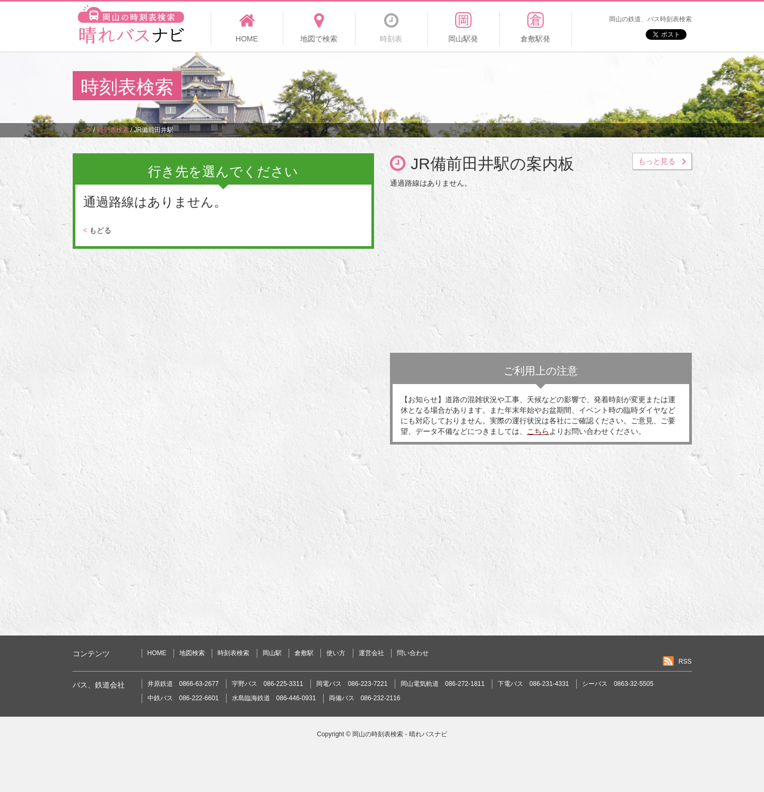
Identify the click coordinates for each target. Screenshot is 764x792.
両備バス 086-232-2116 (365, 698)
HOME (157, 653)
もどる (97, 230)
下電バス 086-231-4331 (533, 683)
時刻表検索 (233, 653)
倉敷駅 (304, 653)
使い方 (335, 653)
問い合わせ (413, 653)
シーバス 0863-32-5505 (618, 683)
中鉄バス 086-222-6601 (183, 698)
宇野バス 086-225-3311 (267, 683)
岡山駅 (272, 653)
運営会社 (371, 653)
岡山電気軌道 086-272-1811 (443, 683)
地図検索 (192, 653)
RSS (685, 661)
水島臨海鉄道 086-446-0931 (274, 698)
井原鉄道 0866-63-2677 (183, 683)
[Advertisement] (498, 87)
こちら (538, 431)
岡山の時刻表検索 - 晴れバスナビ (399, 734)
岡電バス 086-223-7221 (352, 683)
